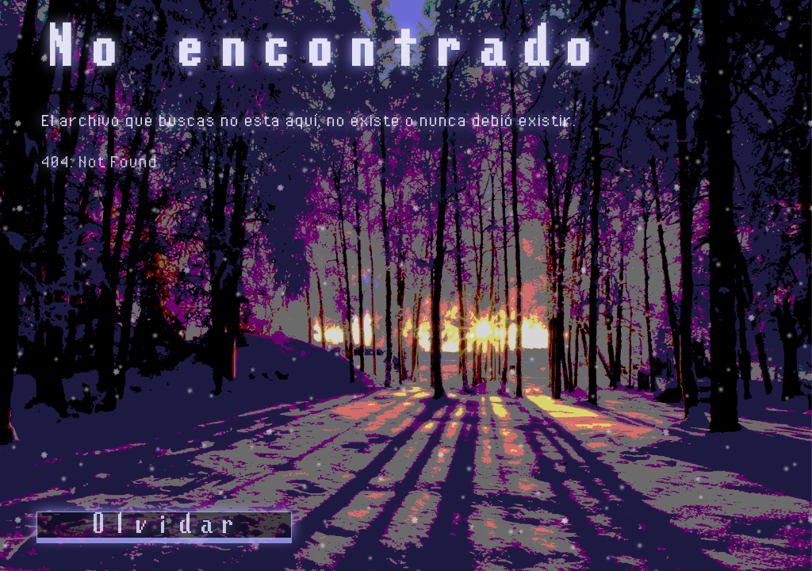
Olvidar (164, 525)
